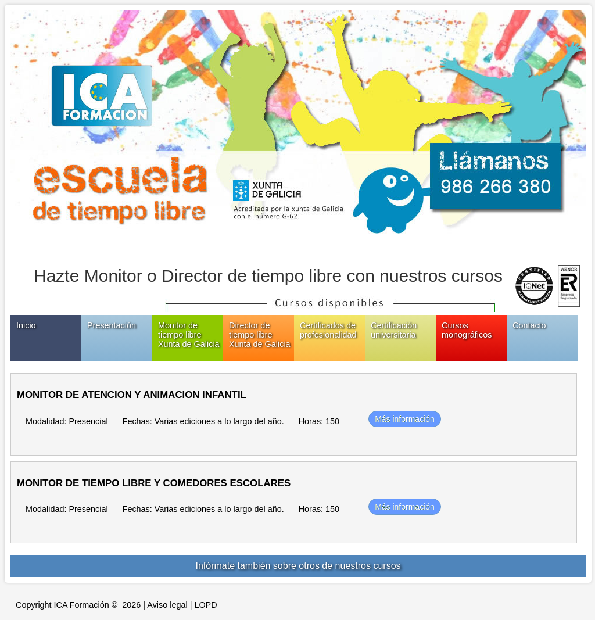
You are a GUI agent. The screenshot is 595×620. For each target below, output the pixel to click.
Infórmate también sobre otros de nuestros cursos (297, 566)
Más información (405, 419)
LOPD (205, 605)
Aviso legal (167, 605)
